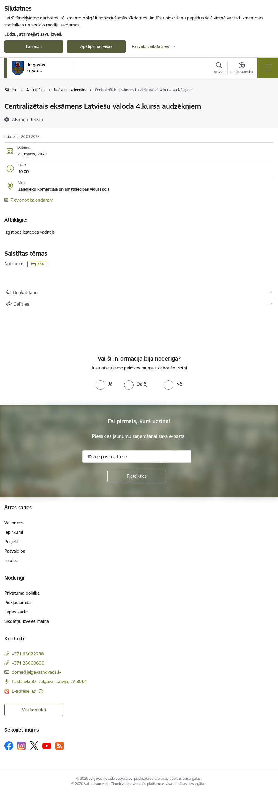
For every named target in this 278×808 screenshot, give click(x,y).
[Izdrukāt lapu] (139, 292)
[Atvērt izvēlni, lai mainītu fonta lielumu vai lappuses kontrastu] (241, 69)
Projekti (11, 541)
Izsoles (11, 560)
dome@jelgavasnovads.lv (36, 672)
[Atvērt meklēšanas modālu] (219, 69)
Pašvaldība (14, 551)
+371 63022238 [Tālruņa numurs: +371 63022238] (28, 654)
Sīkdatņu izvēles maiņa (26, 621)
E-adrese (21, 691)
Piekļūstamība (18, 602)
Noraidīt (34, 46)
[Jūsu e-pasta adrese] (136, 456)
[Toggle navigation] (267, 68)
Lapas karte (16, 612)
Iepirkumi (13, 532)
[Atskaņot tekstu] (27, 119)
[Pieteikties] (136, 476)
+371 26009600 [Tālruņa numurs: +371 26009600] (28, 663)
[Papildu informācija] (41, 691)
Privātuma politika (22, 593)
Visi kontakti (34, 709)
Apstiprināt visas (96, 46)
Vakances (13, 523)
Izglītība (37, 264)
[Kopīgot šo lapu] (139, 304)
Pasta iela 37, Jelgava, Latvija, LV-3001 (49, 681)
